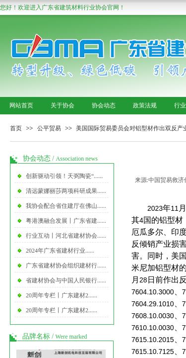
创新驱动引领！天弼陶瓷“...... (64, 176)
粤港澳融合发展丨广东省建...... (66, 220)
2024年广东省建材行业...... (60, 250)
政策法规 (145, 105)
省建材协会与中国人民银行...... (66, 280)
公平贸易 (49, 128)
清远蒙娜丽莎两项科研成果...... (66, 190)
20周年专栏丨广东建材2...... (61, 295)
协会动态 (104, 105)
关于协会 (62, 105)
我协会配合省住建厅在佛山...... (66, 205)
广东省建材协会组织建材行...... (66, 265)
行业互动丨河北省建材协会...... (66, 235)
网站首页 (21, 105)
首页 (16, 128)
